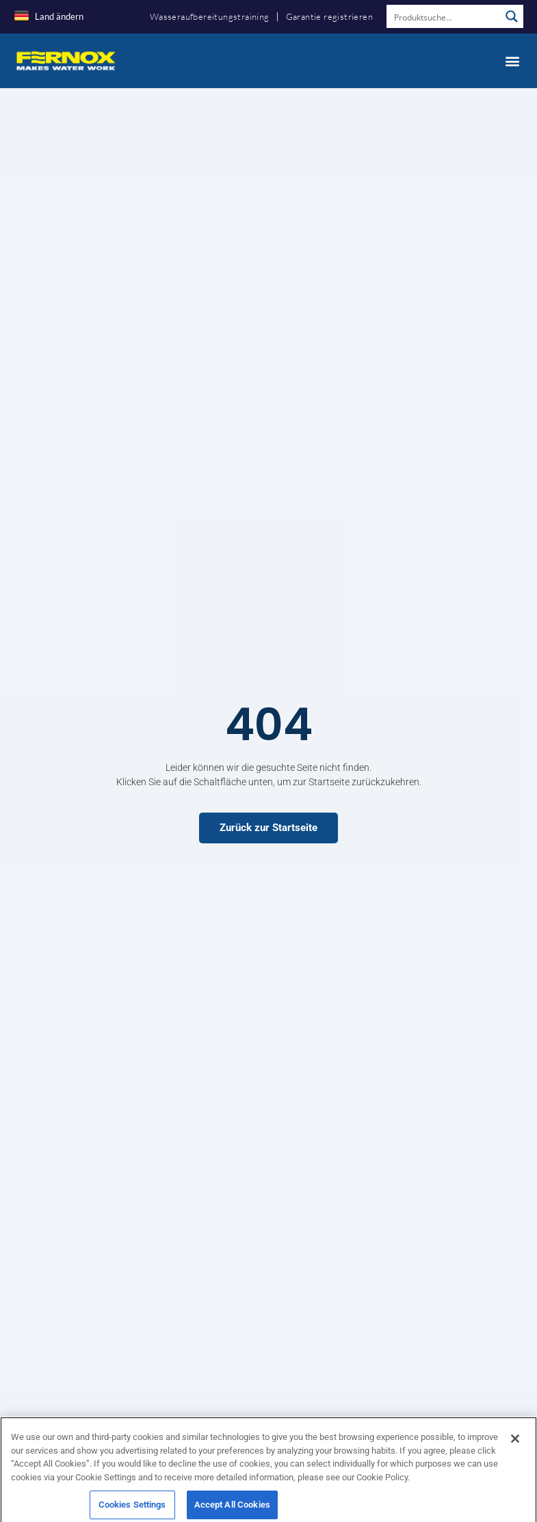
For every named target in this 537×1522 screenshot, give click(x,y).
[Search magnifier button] (511, 16)
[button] (512, 60)
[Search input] (444, 16)
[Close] (515, 1448)
